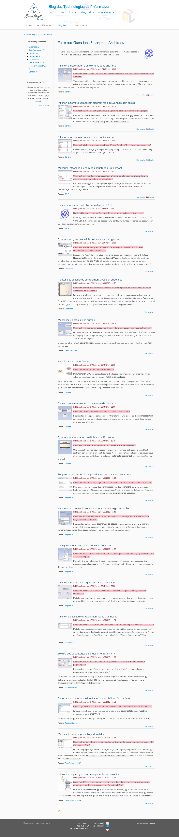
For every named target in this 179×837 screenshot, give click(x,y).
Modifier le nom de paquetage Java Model (82, 734)
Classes (68, 392)
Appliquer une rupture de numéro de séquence (85, 545)
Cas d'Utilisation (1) (37, 50)
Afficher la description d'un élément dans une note (87, 65)
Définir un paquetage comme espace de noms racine (89, 774)
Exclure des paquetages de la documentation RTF (86, 653)
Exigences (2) (34, 47)
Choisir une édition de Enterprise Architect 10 (85, 205)
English (152, 95)
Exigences (69, 269)
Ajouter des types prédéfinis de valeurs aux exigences (89, 239)
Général (68, 92)
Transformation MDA (73, 763)
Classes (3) (33, 53)
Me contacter (81, 25)
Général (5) (33, 72)
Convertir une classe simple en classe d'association (87, 403)
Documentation (71, 688)
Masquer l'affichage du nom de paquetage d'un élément (90, 167)
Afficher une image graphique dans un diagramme (87, 137)
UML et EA (47, 34)
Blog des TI (63, 25)
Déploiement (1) (35, 60)
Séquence (69, 497)
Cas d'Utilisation (71, 350)
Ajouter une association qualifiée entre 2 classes (86, 437)
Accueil (29, 25)
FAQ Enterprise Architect (79, 828)
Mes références (44, 25)
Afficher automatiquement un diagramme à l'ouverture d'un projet (96, 102)
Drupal (152, 823)
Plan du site (98, 823)
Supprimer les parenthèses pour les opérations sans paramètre (95, 474)
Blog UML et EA (83, 826)
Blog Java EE (83, 823)
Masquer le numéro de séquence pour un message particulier (94, 508)
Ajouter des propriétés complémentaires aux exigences (90, 279)
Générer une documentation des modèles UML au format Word (95, 698)
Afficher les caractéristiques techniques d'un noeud (87, 616)
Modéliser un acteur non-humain (77, 320)
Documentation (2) (36, 63)
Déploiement (70, 643)
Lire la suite (140, 95)
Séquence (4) (34, 56)
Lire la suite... (44, 105)
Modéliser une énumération (74, 361)
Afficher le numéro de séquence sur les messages (87, 582)
